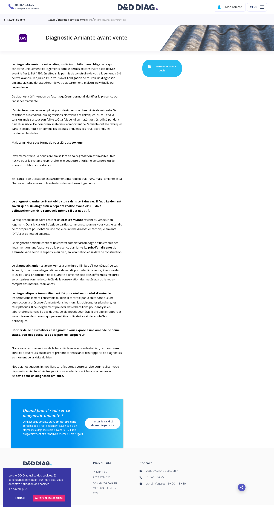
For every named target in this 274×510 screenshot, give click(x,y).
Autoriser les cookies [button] (49, 498)
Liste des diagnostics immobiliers (75, 19)
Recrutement (101, 477)
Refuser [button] (20, 498)
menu (253, 7)
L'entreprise (100, 472)
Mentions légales (104, 488)
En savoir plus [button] (18, 489)
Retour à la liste (14, 20)
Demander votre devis (162, 68)
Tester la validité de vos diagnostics (102, 423)
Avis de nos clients (105, 482)
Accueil (51, 19)
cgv (95, 493)
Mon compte (229, 7)
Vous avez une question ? (159, 470)
